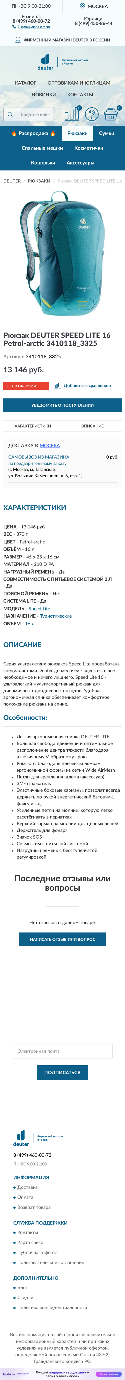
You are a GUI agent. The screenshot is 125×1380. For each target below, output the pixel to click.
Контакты (80, 95)
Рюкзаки (77, 133)
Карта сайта (30, 1242)
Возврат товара (34, 1207)
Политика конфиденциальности (52, 1308)
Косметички (88, 148)
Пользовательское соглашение (50, 1262)
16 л (29, 624)
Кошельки (43, 162)
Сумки (106, 133)
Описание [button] (92, 426)
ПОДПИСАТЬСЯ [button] (62, 1073)
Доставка (27, 1187)
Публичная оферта (37, 1252)
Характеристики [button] (33, 426)
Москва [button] (50, 446)
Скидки (25, 1298)
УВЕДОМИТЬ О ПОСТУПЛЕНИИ (62, 405)
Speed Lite (39, 609)
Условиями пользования (77, 1094)
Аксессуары (80, 162)
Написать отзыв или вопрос (62, 939)
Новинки (44, 95)
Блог (22, 1288)
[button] (31, 26)
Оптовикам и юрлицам (79, 83)
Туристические (56, 616)
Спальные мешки (42, 148)
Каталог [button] (25, 83)
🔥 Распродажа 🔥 (33, 133)
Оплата (25, 1197)
